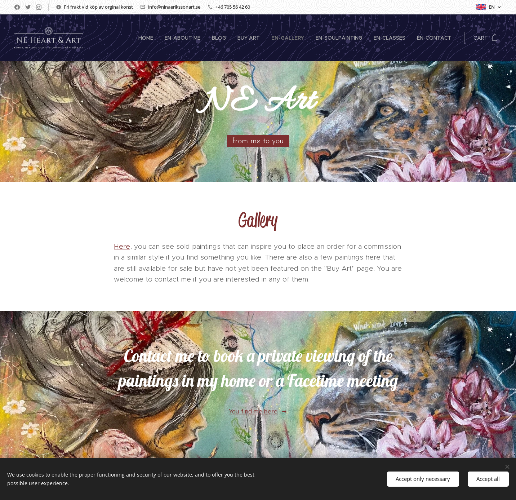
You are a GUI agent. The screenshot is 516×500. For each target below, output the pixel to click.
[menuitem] (148, 38)
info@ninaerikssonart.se (174, 7)
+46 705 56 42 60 (232, 7)
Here (122, 246)
